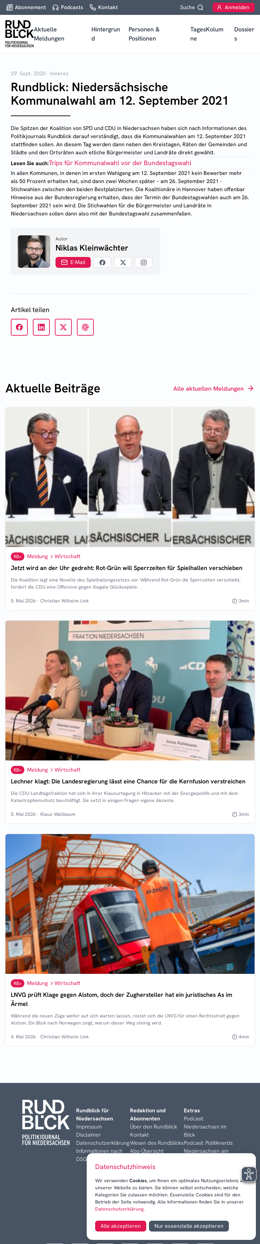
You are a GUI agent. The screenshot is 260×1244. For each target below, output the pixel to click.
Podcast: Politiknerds (208, 1142)
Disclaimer (88, 1134)
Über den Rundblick (153, 1126)
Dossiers (244, 33)
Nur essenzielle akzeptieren (188, 1225)
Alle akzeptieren (121, 1225)
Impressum (89, 1126)
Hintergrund (105, 33)
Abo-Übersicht (147, 1151)
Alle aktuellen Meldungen (214, 388)
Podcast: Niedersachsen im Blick (205, 1126)
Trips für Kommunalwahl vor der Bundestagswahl (120, 163)
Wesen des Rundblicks (156, 1142)
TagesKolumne (206, 33)
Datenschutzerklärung (119, 1209)
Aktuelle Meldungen (49, 33)
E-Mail (73, 262)
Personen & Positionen (144, 33)
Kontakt (139, 1134)
